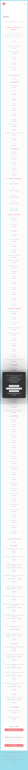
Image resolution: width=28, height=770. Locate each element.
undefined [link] (14, 394)
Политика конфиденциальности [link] (14, 393)
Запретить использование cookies (14, 388)
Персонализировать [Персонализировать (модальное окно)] (14, 391)
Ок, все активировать (14, 386)
